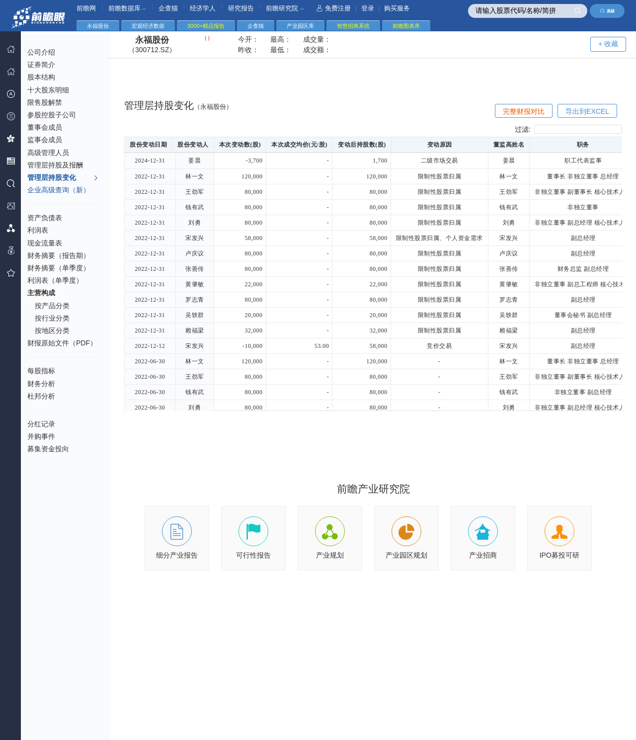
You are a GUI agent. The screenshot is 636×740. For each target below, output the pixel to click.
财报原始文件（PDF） (62, 343)
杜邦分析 (41, 396)
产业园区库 (300, 26)
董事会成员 (44, 127)
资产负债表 (44, 218)
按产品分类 (52, 306)
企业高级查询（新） (58, 190)
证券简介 (41, 65)
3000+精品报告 (206, 26)
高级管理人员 (48, 153)
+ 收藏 (608, 44)
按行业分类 (52, 318)
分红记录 (41, 424)
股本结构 (41, 77)
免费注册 (334, 8)
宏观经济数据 (148, 26)
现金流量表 (44, 243)
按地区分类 (52, 330)
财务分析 (41, 384)
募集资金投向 (48, 449)
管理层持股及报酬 (55, 165)
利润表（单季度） (55, 280)
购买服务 (397, 8)
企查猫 (168, 8)
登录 (367, 8)
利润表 (37, 230)
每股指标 (41, 371)
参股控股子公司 (51, 115)
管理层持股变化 (62, 177)
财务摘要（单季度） (58, 268)
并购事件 (41, 436)
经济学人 (203, 8)
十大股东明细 (48, 90)
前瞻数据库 (127, 8)
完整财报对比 (524, 111)
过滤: (568, 129)
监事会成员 (44, 140)
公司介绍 (41, 52)
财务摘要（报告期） (58, 255)
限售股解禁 (44, 102)
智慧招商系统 (353, 26)
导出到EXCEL (587, 111)
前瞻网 (86, 8)
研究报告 (241, 8)
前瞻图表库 (406, 26)
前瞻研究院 (285, 8)
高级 (607, 10)
